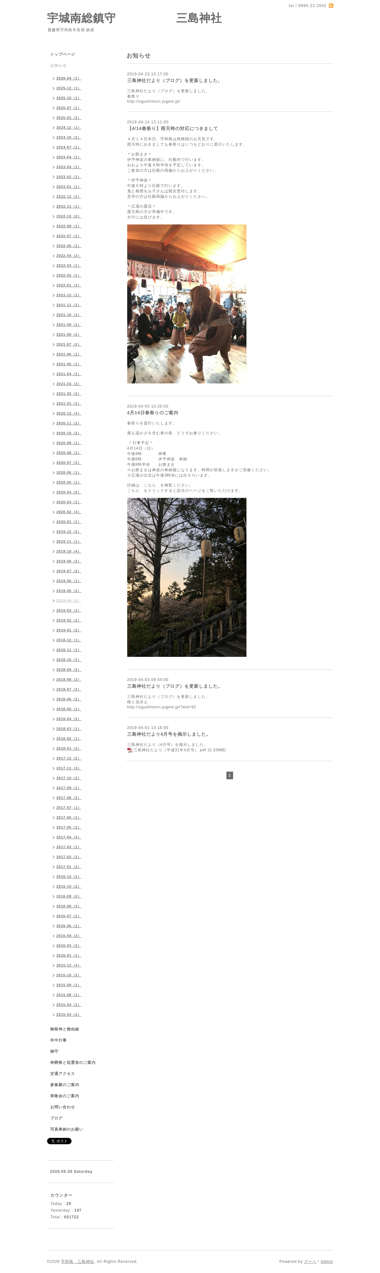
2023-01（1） (69, 187)
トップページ (62, 54)
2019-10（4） (69, 551)
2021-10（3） (69, 315)
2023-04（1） (69, 157)
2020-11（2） (69, 423)
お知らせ (58, 65)
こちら (150, 485)
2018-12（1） (69, 640)
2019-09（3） (69, 561)
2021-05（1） (69, 364)
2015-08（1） (69, 995)
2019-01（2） (69, 630)
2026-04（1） (69, 78)
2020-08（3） (69, 453)
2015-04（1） (69, 1005)
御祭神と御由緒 (64, 1029)
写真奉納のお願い (66, 1129)
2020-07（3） (69, 462)
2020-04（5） (69, 492)
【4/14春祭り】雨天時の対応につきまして (172, 128)
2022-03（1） (69, 265)
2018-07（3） (69, 689)
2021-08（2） (69, 334)
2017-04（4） (69, 837)
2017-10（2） (69, 778)
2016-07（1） (69, 916)
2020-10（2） (69, 433)
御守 (54, 1051)
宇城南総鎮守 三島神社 (134, 18)
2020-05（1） (69, 482)
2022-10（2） (69, 216)
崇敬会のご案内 (64, 1096)
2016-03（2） (69, 945)
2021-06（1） (69, 354)
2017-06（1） (69, 817)
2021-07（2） (69, 344)
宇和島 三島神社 (77, 1261)
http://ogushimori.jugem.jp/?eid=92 (162, 707)
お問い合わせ (62, 1107)
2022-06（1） (69, 246)
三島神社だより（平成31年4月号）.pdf (170, 750)
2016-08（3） (69, 906)
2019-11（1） (69, 541)
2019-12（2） (69, 531)
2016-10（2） (69, 886)
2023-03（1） (69, 167)
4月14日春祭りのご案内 (152, 412)
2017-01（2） (69, 867)
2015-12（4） (69, 965)
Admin (327, 1261)
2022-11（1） (69, 206)
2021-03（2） (69, 384)
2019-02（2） (69, 620)
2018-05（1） (69, 709)
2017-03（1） (69, 847)
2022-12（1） (69, 196)
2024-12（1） (69, 127)
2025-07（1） (69, 108)
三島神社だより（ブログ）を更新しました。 (175, 80)
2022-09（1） (69, 226)
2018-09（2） (69, 669)
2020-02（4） (69, 512)
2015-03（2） (69, 1014)
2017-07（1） (69, 807)
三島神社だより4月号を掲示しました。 (169, 734)
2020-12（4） (69, 413)
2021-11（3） (69, 305)
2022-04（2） (69, 256)
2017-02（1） (69, 857)
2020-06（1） (69, 472)
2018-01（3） (69, 748)
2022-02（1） (69, 275)
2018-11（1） (69, 650)
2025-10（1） (69, 98)
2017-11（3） (69, 768)
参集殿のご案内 (64, 1085)
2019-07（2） (69, 571)
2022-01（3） (69, 285)
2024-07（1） (69, 147)
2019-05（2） (69, 591)
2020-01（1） (69, 522)
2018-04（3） (69, 719)
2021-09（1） (69, 325)
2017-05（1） (69, 827)
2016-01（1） (69, 955)
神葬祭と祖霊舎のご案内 (73, 1062)
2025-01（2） (69, 118)
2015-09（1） (69, 985)
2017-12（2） (69, 758)
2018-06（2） (69, 699)
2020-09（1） (69, 443)
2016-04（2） (69, 936)
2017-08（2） (69, 798)
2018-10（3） (69, 660)
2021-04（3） (69, 374)
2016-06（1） (69, 926)
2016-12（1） (69, 876)
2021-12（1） (69, 295)
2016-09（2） (69, 896)
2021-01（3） (69, 403)
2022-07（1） (69, 236)
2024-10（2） (69, 137)
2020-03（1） (69, 502)
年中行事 (58, 1040)
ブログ (56, 1118)
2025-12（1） (69, 88)
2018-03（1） (69, 729)
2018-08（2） (69, 679)
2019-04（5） (69, 600)
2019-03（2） (69, 610)
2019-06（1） (69, 581)
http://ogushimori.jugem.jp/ (154, 101)
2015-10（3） (69, 975)
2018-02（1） (69, 738)
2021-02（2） (69, 394)
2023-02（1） (69, 177)
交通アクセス (62, 1073)
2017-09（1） (69, 788)
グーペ (310, 1261)
